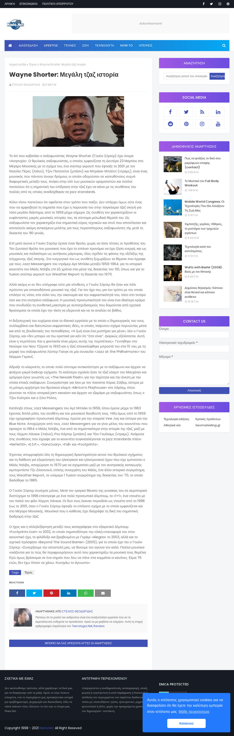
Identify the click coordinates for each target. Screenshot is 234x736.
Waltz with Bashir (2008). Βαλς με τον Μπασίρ (204, 269)
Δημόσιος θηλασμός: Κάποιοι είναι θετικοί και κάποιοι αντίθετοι (204, 292)
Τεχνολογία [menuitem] (104, 45)
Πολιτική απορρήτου (58, 4)
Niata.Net (47, 728)
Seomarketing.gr (208, 425)
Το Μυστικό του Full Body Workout (202, 183)
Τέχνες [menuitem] (70, 45)
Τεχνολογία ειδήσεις (176, 419)
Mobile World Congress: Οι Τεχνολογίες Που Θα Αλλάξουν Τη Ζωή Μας (204, 206)
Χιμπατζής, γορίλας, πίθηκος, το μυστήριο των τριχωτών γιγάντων (203, 228)
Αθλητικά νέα (172, 425)
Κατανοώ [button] (186, 723)
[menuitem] (10, 45)
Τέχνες (33, 64)
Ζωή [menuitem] (85, 45)
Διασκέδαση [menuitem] (28, 45)
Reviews (99, 626)
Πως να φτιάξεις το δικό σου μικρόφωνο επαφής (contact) (203, 162)
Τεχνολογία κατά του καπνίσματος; (198, 248)
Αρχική (10, 4)
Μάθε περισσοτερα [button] (194, 712)
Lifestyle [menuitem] (51, 45)
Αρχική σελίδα (17, 64)
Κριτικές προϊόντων (208, 419)
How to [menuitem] (126, 45)
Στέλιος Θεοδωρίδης (26, 85)
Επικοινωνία (28, 4)
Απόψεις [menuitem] (145, 45)
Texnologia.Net (82, 626)
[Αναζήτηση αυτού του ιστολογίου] (187, 76)
